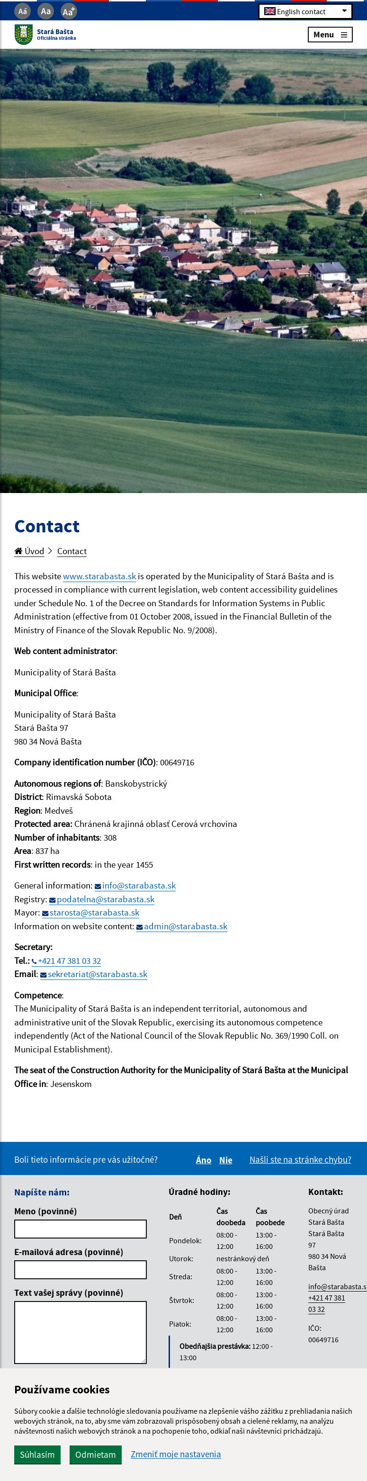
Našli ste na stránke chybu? (300, 1159)
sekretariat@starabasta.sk (97, 973)
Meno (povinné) (45, 1211)
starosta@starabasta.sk (94, 912)
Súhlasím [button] (37, 1454)
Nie (227, 1160)
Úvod (29, 550)
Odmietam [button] (95, 1454)
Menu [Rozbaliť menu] (330, 34)
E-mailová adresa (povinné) (69, 1251)
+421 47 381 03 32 (69, 960)
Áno (205, 1160)
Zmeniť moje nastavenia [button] (176, 1454)
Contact (72, 550)
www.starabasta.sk (99, 576)
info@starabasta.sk (139, 885)
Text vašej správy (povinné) (69, 1292)
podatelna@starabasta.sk (105, 899)
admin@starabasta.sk (185, 926)
